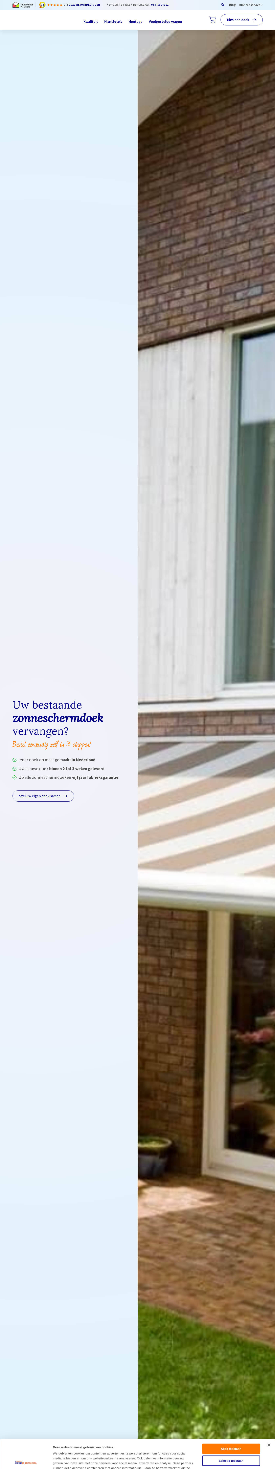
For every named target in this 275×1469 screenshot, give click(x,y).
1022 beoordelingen (84, 4)
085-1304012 (160, 4)
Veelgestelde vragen (165, 21)
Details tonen (218, 1461)
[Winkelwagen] (212, 20)
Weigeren (231, 1443)
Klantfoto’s (113, 21)
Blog (232, 5)
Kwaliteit (91, 21)
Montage (135, 21)
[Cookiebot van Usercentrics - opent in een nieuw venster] (26, 1461)
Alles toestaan (231, 1419)
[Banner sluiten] (268, 1415)
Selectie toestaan (231, 1431)
